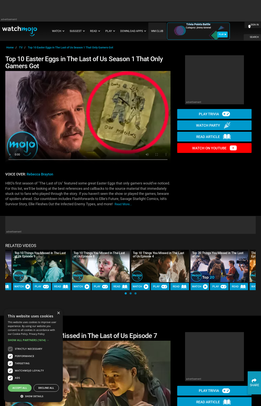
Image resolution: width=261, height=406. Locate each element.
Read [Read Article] (61, 286)
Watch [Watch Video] (22, 286)
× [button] (58, 313)
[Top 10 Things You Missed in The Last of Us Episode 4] (160, 266)
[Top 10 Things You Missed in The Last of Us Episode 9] (42, 266)
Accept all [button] (20, 388)
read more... (123, 204)
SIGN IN (255, 24)
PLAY (222, 34)
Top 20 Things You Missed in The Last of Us (217, 254)
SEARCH (254, 37)
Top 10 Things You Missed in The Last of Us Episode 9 (40, 254)
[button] (125, 293)
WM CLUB (157, 31)
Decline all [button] (46, 388)
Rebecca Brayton (40, 174)
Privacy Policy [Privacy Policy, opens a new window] (37, 334)
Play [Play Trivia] (42, 286)
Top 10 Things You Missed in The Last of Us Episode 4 (158, 254)
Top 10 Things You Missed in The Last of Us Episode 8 (99, 254)
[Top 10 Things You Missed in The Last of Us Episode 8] (101, 266)
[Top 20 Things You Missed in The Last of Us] (219, 266)
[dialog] (33, 355)
